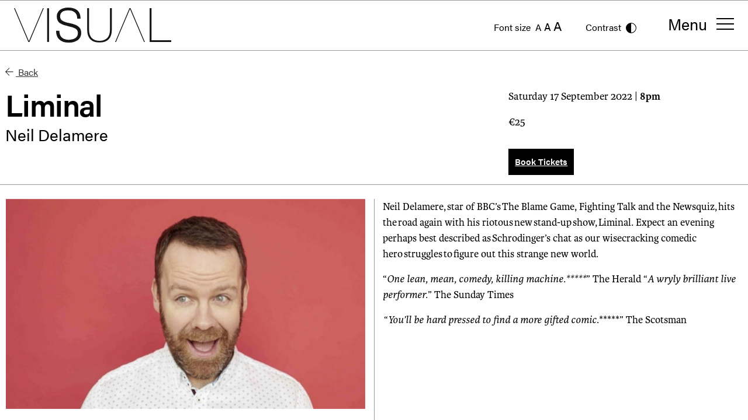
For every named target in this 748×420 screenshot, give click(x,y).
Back (21, 72)
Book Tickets (541, 161)
